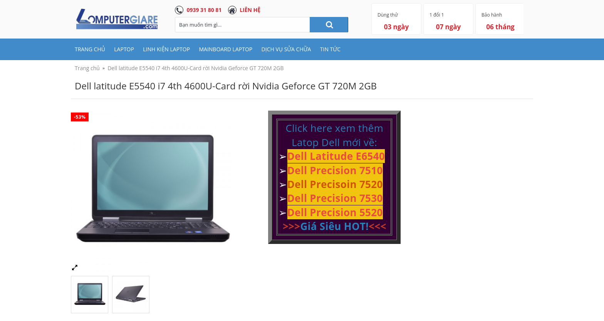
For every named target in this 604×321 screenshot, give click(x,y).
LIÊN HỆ (250, 9)
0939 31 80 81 (203, 9)
